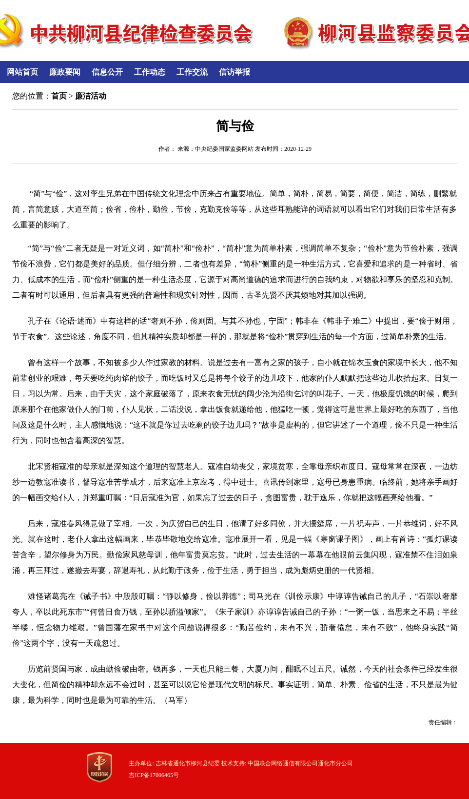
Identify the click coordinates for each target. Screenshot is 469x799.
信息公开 (107, 72)
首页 (59, 96)
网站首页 (22, 72)
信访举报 (234, 72)
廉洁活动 (90, 96)
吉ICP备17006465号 (154, 775)
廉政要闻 (64, 72)
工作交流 (192, 72)
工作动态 (149, 72)
